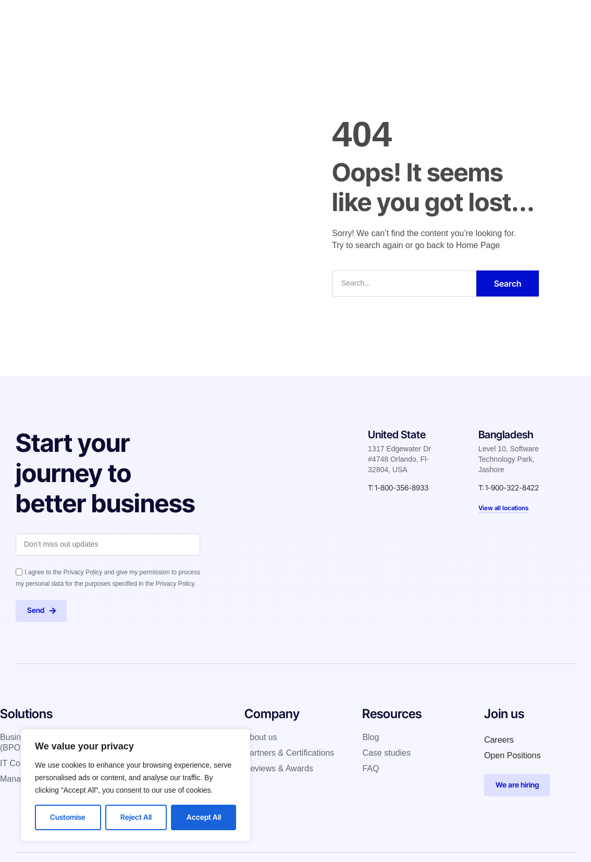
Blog (365, 18)
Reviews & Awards (278, 769)
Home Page (478, 244)
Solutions (208, 18)
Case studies (316, 18)
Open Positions (512, 756)
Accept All (204, 816)
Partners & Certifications (289, 753)
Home (163, 18)
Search (507, 283)
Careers (499, 740)
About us (260, 737)
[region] (135, 785)
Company (258, 18)
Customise (67, 816)
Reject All (136, 816)
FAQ (370, 769)
